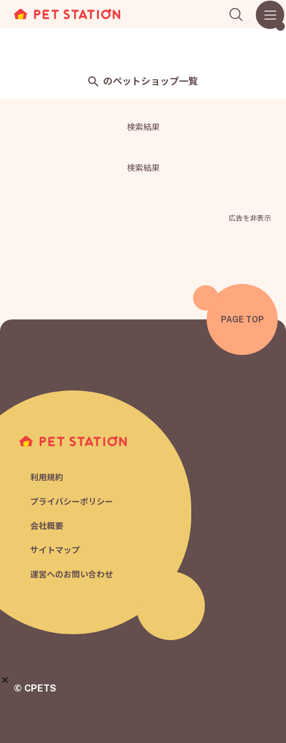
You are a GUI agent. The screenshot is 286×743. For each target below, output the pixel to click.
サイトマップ (55, 550)
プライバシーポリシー (71, 501)
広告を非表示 (250, 218)
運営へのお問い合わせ (71, 574)
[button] (5, 680)
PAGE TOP (242, 319)
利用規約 (46, 477)
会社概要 (46, 526)
